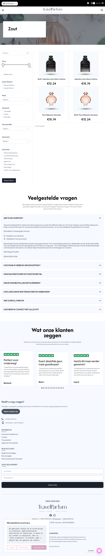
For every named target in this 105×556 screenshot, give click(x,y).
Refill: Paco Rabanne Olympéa (86, 115)
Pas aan (11, 547)
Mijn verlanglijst (7, 456)
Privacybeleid (6, 440)
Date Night (7, 167)
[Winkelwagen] (93, 3)
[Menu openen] (3, 10)
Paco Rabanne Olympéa (51, 115)
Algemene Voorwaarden (10, 443)
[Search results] (16, 53)
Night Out (7, 161)
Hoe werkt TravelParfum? (10, 434)
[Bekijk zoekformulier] (102, 10)
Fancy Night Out (9, 164)
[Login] (102, 3)
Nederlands (8, 4)
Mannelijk (7, 117)
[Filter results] (16, 100)
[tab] (41, 388)
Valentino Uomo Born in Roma (85, 79)
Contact (4, 437)
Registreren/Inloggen (9, 453)
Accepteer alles (39, 547)
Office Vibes (8, 158)
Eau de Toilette (9, 85)
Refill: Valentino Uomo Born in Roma (51, 79)
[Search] (27, 53)
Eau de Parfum (9, 88)
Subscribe (52, 485)
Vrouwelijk (7, 111)
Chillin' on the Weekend (12, 170)
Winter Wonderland (10, 153)
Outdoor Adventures (11, 156)
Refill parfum (8, 74)
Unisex (6, 114)
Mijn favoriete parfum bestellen (12, 459)
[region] (26, 535)
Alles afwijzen (23, 547)
